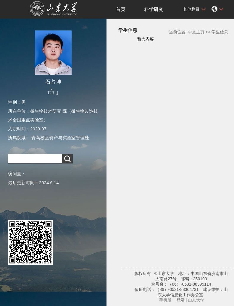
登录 (180, 300)
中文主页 (196, 32)
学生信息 (220, 32)
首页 (120, 9)
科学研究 (153, 9)
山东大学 (196, 300)
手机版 (165, 300)
